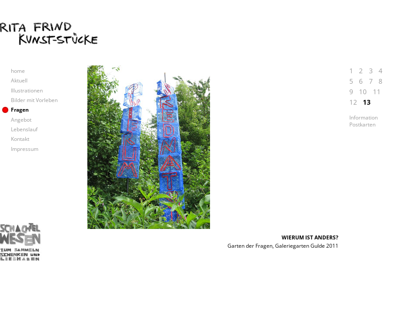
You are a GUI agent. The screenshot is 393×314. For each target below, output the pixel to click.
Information (363, 117)
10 (363, 91)
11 (377, 91)
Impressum (24, 149)
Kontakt (20, 139)
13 (367, 102)
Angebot (21, 119)
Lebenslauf (24, 129)
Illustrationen (27, 90)
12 (353, 102)
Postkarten (362, 124)
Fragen (20, 109)
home (18, 71)
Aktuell (19, 80)
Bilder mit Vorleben (34, 100)
